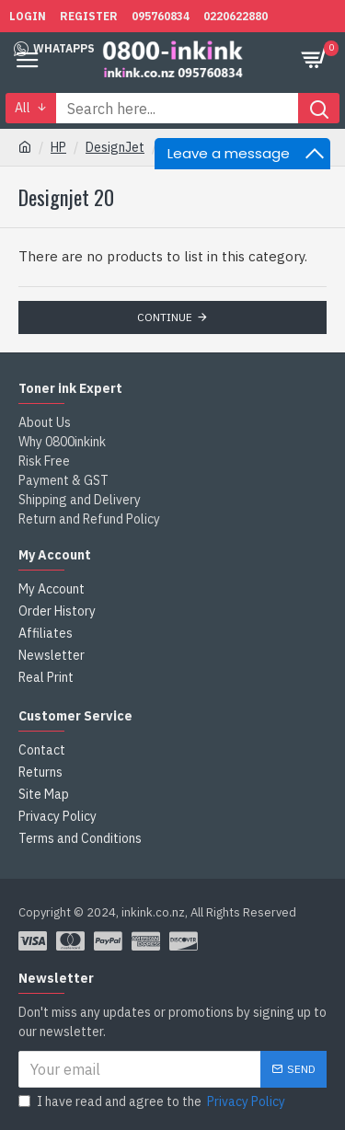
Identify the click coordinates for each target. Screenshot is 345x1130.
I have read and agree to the (153, 1102)
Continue (164, 317)
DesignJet (115, 147)
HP (58, 147)
